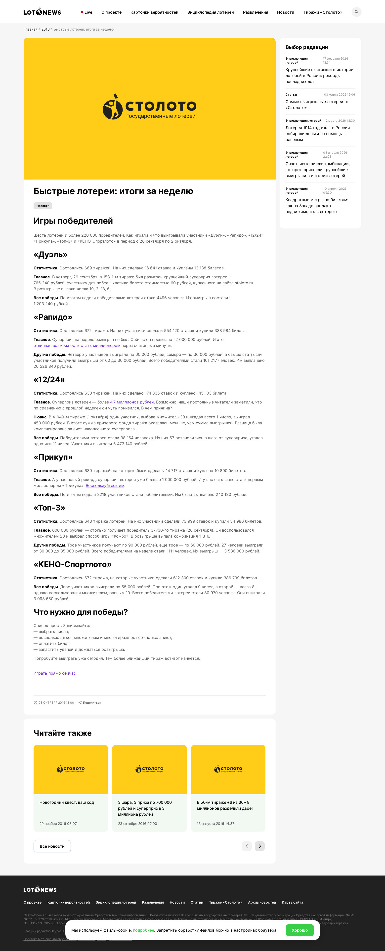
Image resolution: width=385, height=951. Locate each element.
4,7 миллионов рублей (132, 402)
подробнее (143, 930)
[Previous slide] (247, 846)
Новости (285, 12)
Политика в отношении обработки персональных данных (65, 939)
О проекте (111, 12)
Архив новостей (262, 902)
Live (88, 12)
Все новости (52, 846)
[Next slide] (260, 846)
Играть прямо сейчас (55, 673)
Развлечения (255, 12)
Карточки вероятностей (154, 12)
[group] (71, 788)
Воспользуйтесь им (105, 485)
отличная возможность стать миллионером (77, 345)
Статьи (197, 902)
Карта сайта (292, 902)
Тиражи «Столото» (322, 12)
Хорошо (300, 930)
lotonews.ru (39, 915)
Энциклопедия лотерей (210, 12)
